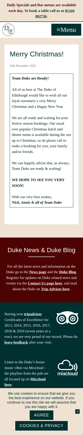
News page (37, 272)
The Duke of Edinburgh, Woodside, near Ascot (8, 30)
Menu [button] (68, 29)
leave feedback (16, 342)
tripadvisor (33, 314)
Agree (41, 415)
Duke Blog (67, 272)
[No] (77, 411)
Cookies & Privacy (41, 425)
